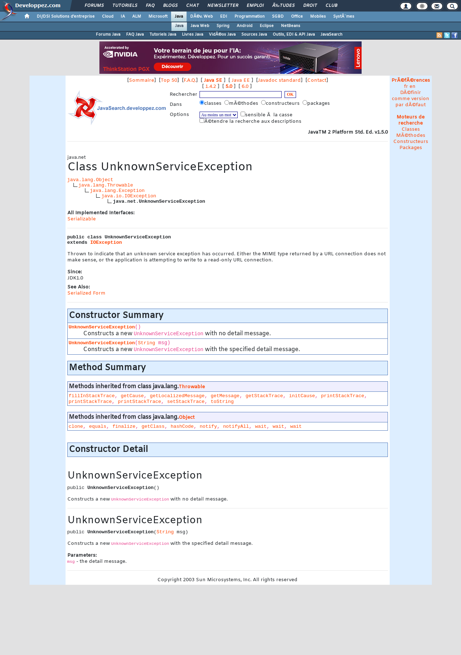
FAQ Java (135, 34)
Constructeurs (410, 142)
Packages (410, 148)
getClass (153, 426)
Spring (222, 25)
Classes (411, 129)
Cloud (107, 16)
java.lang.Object (90, 180)
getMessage (225, 396)
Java (179, 16)
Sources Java (254, 34)
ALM (136, 16)
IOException (106, 242)
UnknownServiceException (102, 327)
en (412, 87)
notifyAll (236, 426)
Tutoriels (125, 6)
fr (406, 87)
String (146, 343)
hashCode (182, 426)
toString (222, 401)
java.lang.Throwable (106, 185)
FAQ (150, 6)
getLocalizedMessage (177, 396)
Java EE (240, 80)
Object (186, 417)
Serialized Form (86, 293)
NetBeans (290, 25)
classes (211, 103)
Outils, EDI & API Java (294, 34)
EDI (223, 16)
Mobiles (318, 16)
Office (297, 16)
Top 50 (169, 80)
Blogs (170, 6)
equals (97, 426)
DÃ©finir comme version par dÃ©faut (410, 99)
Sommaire (141, 80)
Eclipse (267, 25)
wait (261, 426)
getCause (132, 396)
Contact (316, 80)
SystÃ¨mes (343, 16)
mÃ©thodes (242, 103)
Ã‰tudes (283, 6)
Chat (192, 6)
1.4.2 (211, 87)
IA (123, 16)
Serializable (81, 219)
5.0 (229, 87)
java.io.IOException (128, 196)
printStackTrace (342, 396)
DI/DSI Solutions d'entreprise (66, 16)
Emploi (255, 6)
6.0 (245, 87)
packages (317, 103)
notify (208, 426)
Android (244, 25)
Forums (94, 6)
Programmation (249, 16)
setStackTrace (186, 401)
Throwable (192, 387)
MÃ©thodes (410, 136)
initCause (302, 396)
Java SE (213, 80)
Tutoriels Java (162, 34)
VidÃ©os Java (222, 34)
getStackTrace (264, 396)
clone (76, 426)
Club (331, 6)
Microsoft (157, 16)
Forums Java (108, 34)
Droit (310, 6)
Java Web (200, 25)
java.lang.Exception (117, 190)
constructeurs (281, 103)
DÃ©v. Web (201, 16)
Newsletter (223, 6)
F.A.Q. (190, 80)
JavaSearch (332, 34)
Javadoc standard (279, 80)
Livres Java (192, 34)
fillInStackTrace (92, 396)
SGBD (278, 16)
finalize (123, 426)
